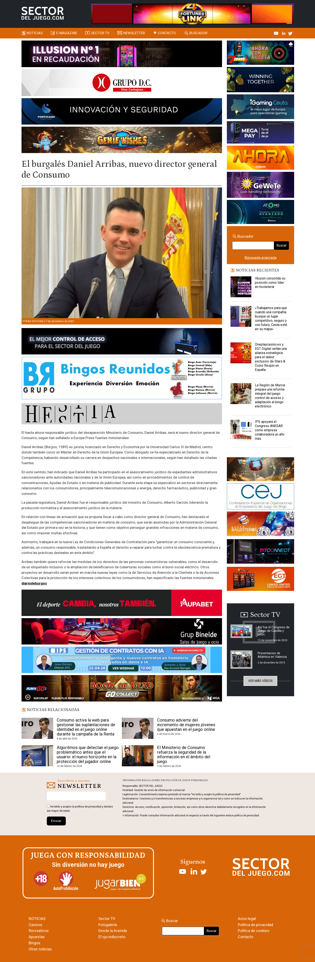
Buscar (281, 245)
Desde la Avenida (112, 930)
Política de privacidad (255, 925)
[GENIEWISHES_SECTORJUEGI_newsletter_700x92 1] (122, 140)
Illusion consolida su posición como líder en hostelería (270, 282)
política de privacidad (88, 806)
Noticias (35, 33)
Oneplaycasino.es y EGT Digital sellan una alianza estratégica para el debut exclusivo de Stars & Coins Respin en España (271, 357)
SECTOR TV (100, 33)
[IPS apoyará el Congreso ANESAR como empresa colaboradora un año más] (241, 430)
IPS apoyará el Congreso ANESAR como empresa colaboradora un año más (269, 430)
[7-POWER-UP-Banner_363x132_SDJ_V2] (260, 53)
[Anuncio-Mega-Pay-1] (260, 133)
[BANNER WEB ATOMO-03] (260, 212)
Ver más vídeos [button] (260, 681)
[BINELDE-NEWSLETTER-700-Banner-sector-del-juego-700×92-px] (122, 632)
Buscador (198, 33)
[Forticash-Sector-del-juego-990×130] (122, 112)
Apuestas (37, 937)
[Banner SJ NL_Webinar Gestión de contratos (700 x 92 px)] (122, 660)
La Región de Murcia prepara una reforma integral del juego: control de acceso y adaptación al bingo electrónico (270, 395)
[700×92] (122, 689)
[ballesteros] (260, 525)
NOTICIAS (37, 918)
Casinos (35, 925)
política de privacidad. (247, 815)
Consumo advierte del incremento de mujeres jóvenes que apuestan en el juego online (186, 725)
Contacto (167, 33)
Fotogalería (107, 925)
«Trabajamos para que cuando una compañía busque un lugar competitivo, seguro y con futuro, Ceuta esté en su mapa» (271, 318)
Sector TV (106, 918)
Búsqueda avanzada (260, 257)
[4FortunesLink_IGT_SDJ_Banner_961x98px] (192, 13)
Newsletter (134, 33)
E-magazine (66, 33)
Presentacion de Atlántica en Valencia (272, 655)
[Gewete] (260, 185)
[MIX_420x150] (260, 580)
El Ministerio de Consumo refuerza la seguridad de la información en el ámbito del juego (183, 754)
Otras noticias (33, 321)
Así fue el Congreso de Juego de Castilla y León (273, 630)
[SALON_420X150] (260, 158)
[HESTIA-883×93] (122, 414)
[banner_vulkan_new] (122, 342)
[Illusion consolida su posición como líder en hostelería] (241, 286)
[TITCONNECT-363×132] (260, 552)
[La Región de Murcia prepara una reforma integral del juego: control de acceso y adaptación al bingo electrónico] (241, 393)
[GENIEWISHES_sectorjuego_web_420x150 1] (260, 470)
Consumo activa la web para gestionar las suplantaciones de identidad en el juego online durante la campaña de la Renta (86, 727)
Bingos (34, 943)
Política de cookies (253, 930)
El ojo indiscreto (111, 937)
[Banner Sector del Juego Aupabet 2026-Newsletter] (122, 603)
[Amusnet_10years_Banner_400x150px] (260, 80)
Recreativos (39, 930)
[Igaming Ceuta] (260, 107)
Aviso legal (247, 918)
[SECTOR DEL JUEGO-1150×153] (122, 83)
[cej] (260, 497)
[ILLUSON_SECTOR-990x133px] (122, 54)
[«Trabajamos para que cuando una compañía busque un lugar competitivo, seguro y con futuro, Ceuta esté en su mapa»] (241, 316)
